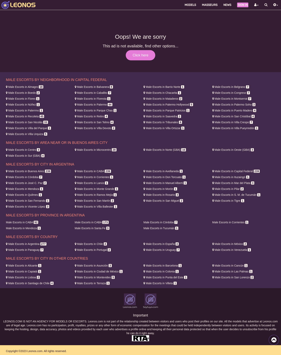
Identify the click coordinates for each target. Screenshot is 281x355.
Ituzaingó (230, 177)
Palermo (93, 104)
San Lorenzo (233, 277)
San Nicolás (27, 122)
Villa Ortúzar (163, 128)
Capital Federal (236, 171)
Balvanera (94, 86)
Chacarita (162, 92)
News (227, 5)
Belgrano (230, 86)
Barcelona (162, 265)
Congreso (231, 92)
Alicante (23, 265)
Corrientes (94, 177)
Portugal (93, 249)
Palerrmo (24, 110)
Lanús (91, 183)
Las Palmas (232, 271)
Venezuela (231, 249)
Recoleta (25, 116)
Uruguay (161, 249)
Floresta (93, 98)
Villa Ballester (96, 206)
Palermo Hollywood (168, 104)
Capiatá (23, 271)
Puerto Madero (234, 110)
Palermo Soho (234, 104)
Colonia (161, 271)
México (229, 244)
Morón (160, 188)
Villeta (160, 283)
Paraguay (24, 249)
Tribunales (162, 122)
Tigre (228, 200)
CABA (93, 171)
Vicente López (27, 206)
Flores (22, 98)
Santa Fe (92, 228)
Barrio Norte (163, 86)
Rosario (161, 194)
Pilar (228, 188)
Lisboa (23, 277)
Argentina (26, 244)
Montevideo (95, 277)
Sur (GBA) (25, 155)
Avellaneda (163, 171)
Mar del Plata (233, 183)
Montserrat (231, 98)
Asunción (93, 265)
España (161, 244)
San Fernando (27, 200)
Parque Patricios (166, 110)
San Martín (94, 200)
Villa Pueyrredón (235, 128)
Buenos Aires (28, 171)
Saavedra (162, 116)
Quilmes (24, 194)
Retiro (91, 116)
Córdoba (24, 177)
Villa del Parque (28, 128)
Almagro (24, 86)
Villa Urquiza (26, 134)
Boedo (23, 92)
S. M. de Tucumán (236, 194)
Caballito (93, 92)
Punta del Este (165, 277)
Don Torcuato (164, 177)
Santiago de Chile (30, 283)
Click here (140, 55)
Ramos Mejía (96, 194)
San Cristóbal (233, 116)
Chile (91, 244)
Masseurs (209, 5)
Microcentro (95, 149)
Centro (23, 149)
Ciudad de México (99, 271)
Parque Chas (96, 110)
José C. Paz (26, 183)
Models (190, 5)
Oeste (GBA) (233, 149)
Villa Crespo (232, 122)
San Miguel (163, 200)
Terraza (92, 283)
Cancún (230, 265)
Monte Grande (96, 188)
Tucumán (160, 228)
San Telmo (94, 122)
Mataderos (162, 98)
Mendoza (24, 188)
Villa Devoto (95, 128)
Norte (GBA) (164, 149)
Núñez (23, 104)
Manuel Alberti (165, 183)
